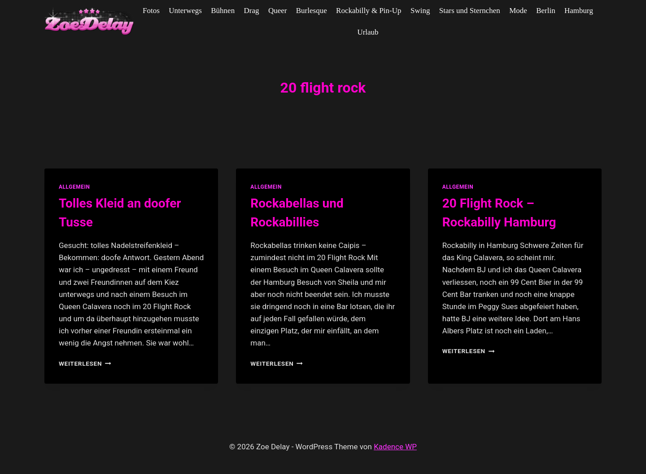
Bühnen (223, 10)
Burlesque (311, 10)
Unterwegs (185, 10)
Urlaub (367, 32)
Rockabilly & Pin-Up (368, 10)
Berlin (545, 10)
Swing (420, 10)
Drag (251, 10)
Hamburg (578, 10)
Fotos (151, 10)
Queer (277, 10)
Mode (518, 10)
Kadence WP (395, 446)
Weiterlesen (85, 363)
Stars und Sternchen (469, 10)
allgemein (74, 187)
